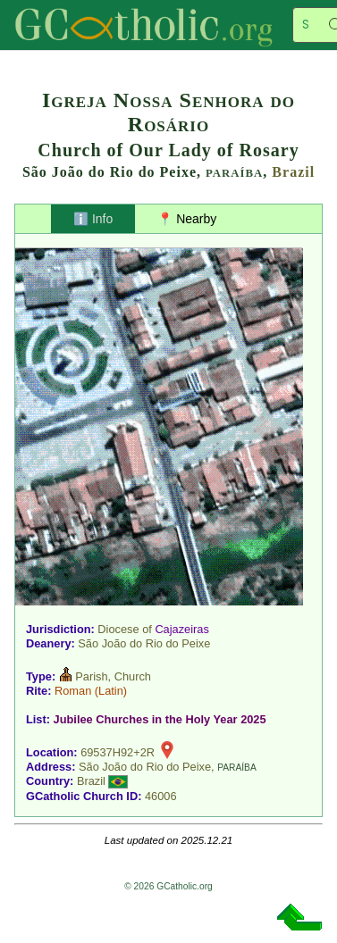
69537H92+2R (117, 752)
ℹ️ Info (93, 219)
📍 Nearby (186, 219)
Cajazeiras (181, 629)
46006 (161, 796)
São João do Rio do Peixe (144, 643)
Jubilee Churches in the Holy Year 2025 (160, 719)
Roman (73, 690)
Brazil (293, 171)
